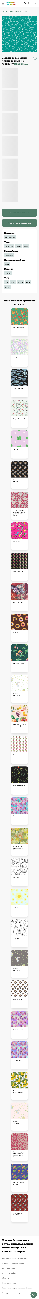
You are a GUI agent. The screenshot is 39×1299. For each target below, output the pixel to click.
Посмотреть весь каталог (15, 11)
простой (20, 282)
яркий (13, 282)
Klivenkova (21, 63)
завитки (7, 287)
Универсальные (10, 237)
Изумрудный (9, 255)
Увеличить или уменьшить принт (20, 223)
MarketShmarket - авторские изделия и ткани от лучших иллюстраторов (17, 1245)
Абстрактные (9, 246)
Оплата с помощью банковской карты (17, 1288)
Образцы (5, 1278)
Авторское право (8, 1268)
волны (28, 282)
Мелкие (18, 246)
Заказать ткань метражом (19, 213)
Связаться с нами (9, 1283)
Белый (7, 264)
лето (6, 282)
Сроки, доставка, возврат (12, 1293)
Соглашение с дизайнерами (13, 1263)
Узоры (26, 246)
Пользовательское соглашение (14, 1258)
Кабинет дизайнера (9, 1273)
